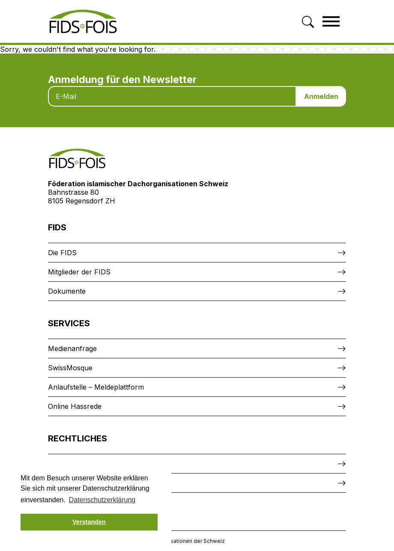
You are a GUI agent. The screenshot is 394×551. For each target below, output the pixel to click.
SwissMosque (70, 367)
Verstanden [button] (89, 521)
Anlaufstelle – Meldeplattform (96, 387)
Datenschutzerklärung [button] (102, 499)
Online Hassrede (74, 406)
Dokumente (67, 291)
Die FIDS (62, 252)
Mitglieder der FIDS (79, 272)
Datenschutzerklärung (84, 483)
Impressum (66, 463)
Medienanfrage (72, 348)
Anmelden (321, 96)
